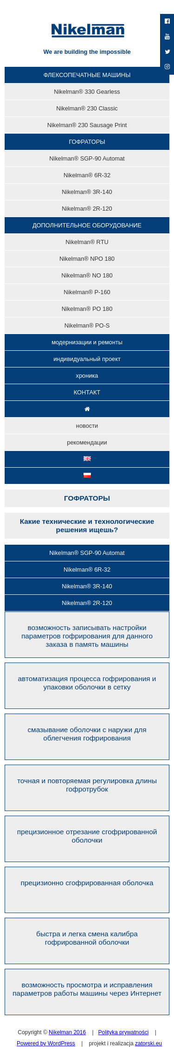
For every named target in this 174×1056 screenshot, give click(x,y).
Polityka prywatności (123, 1032)
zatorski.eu (148, 1043)
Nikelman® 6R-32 (87, 569)
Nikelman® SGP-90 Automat (86, 552)
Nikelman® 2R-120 (87, 602)
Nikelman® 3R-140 (87, 586)
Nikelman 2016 (67, 1032)
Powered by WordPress (46, 1043)
